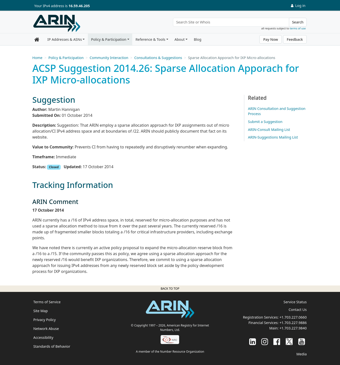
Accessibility (43, 337)
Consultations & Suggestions (158, 57)
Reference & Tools (150, 39)
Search (297, 22)
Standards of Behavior (51, 346)
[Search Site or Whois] (231, 22)
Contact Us (298, 309)
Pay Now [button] (270, 39)
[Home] (56, 23)
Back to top (170, 288)
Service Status (295, 302)
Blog (197, 39)
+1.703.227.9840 (293, 328)
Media (301, 354)
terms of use (298, 28)
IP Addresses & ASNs (64, 39)
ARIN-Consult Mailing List (269, 129)
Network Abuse (46, 328)
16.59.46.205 (79, 5)
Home (37, 57)
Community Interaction (109, 57)
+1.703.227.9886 (293, 322)
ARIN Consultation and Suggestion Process (276, 111)
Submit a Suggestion (265, 121)
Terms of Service (47, 302)
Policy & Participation (108, 39)
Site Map (40, 310)
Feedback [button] (295, 39)
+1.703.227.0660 (293, 317)
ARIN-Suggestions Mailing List (273, 137)
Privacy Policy (44, 319)
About (179, 39)
